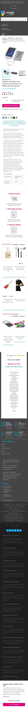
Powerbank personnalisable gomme (20, 338)
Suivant (23, 56)
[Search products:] (12, 19)
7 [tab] (16, 415)
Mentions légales (19, 524)
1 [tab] (7, 415)
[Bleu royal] (7, 94)
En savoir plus (6, 696)
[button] (14, 6)
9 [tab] (19, 415)
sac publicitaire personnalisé (9, 669)
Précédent (4, 56)
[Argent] (10, 94)
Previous (4, 73)
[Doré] (19, 263)
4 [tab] (12, 415)
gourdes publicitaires (7, 573)
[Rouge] (3, 94)
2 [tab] (9, 415)
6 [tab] (15, 415)
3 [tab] (10, 415)
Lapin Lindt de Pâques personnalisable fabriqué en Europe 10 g (20, 301)
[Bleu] (11, 263)
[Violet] (18, 263)
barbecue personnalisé (7, 641)
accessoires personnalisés (7, 661)
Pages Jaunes (18, 367)
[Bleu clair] (9, 94)
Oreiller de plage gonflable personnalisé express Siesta (8, 269)
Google (7, 367)
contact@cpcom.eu (8, 500)
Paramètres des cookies (14, 700)
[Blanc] (17, 333)
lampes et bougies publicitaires (8, 597)
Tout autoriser (14, 704)
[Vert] (5, 263)
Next (24, 73)
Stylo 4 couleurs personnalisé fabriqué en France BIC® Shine (20, 268)
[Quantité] (6, 100)
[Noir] (5, 94)
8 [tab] (18, 415)
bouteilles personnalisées (16, 679)
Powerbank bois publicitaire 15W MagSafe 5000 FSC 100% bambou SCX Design (8, 339)
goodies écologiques (14, 650)
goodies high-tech (9, 606)
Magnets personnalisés (7, 629)
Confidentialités (14, 526)
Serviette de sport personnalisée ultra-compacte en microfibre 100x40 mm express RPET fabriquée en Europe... (8, 301)
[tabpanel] (14, 391)
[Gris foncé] (12, 94)
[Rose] (21, 263)
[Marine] (23, 333)
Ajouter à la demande (11, 106)
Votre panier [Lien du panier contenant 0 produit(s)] (5, 33)
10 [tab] (21, 415)
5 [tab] (13, 415)
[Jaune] (9, 263)
